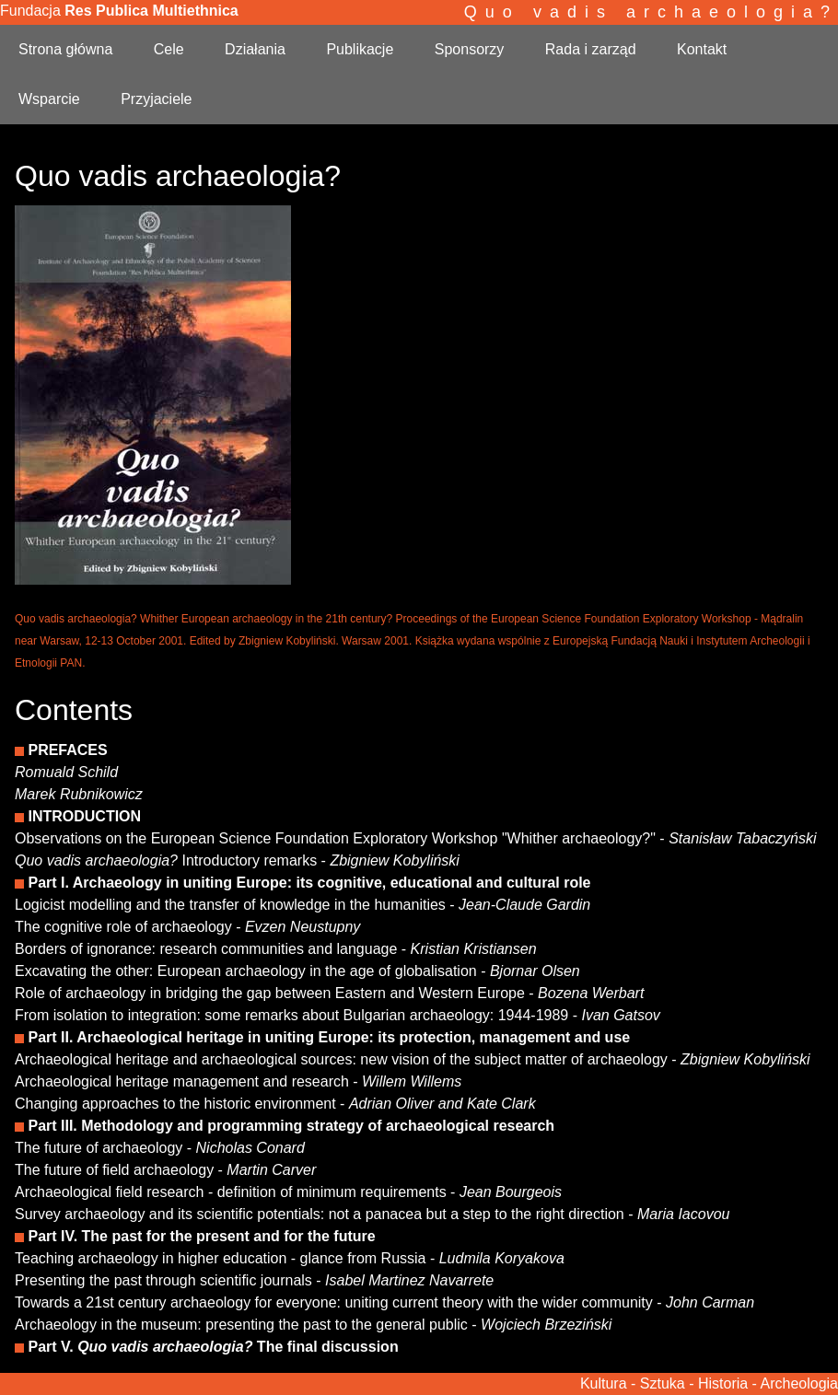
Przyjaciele (156, 99)
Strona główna (65, 49)
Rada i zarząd (590, 49)
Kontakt (702, 49)
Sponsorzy (470, 49)
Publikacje (359, 49)
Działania (255, 49)
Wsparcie (49, 99)
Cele (169, 49)
